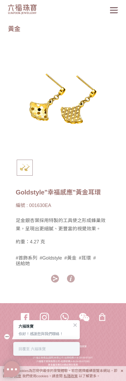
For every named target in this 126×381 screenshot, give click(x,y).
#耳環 (85, 258)
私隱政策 (82, 346)
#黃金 (70, 258)
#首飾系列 (26, 258)
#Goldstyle (51, 258)
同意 (17, 376)
